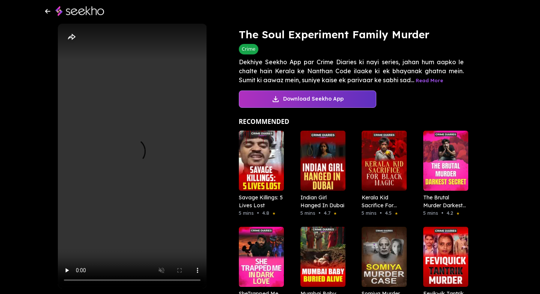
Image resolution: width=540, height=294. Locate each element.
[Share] (71, 37)
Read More (429, 80)
